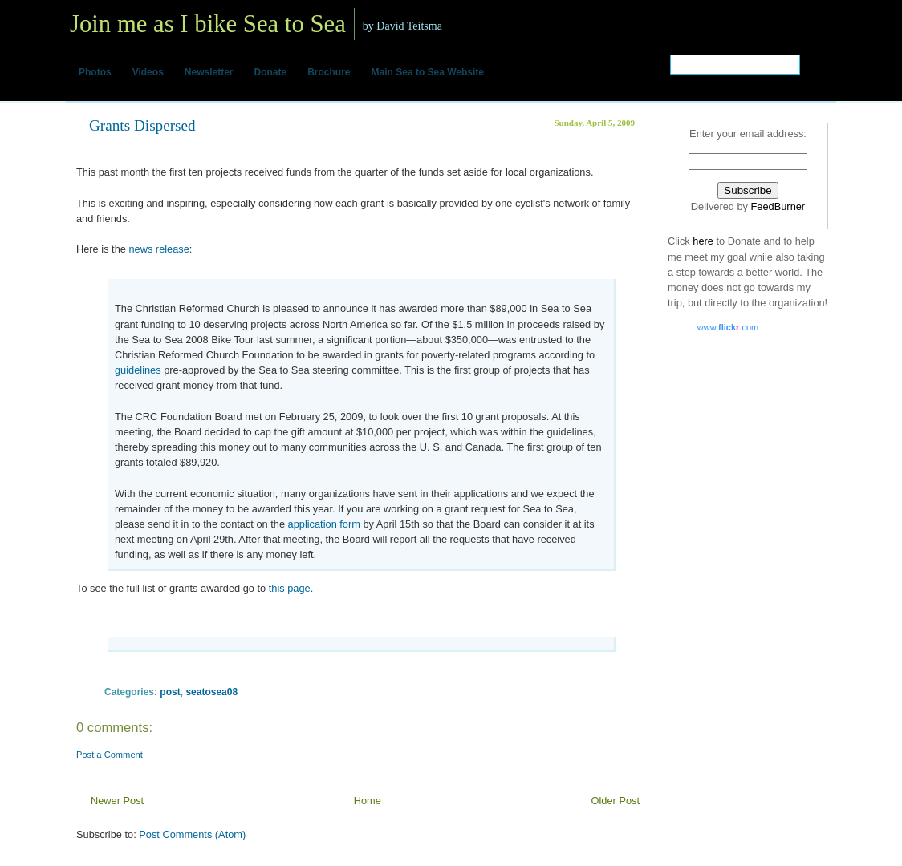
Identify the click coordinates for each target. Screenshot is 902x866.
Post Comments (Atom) (192, 834)
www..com (727, 327)
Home (367, 801)
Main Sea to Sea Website (428, 72)
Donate (270, 72)
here (704, 241)
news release (158, 249)
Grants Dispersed (142, 125)
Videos (148, 72)
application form (324, 524)
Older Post (615, 801)
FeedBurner (778, 206)
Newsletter (209, 72)
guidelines (138, 370)
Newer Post (117, 801)
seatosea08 (211, 692)
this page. (289, 588)
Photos (95, 72)
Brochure (328, 72)
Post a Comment (109, 754)
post (170, 692)
